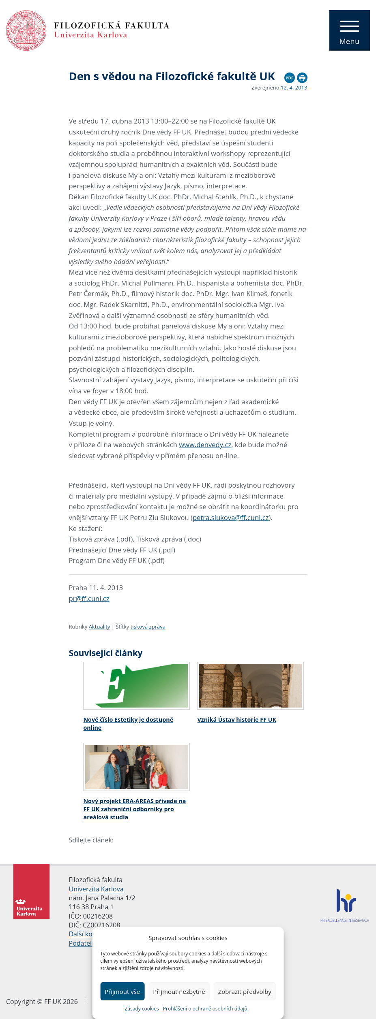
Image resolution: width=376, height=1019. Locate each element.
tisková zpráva (148, 626)
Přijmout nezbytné (179, 991)
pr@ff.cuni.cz (89, 598)
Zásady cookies (142, 1008)
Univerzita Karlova (96, 889)
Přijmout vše (122, 991)
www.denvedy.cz (205, 444)
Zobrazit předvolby (244, 991)
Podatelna (84, 943)
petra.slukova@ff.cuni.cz (231, 517)
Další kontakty (90, 933)
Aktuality (99, 626)
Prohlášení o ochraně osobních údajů (205, 1008)
